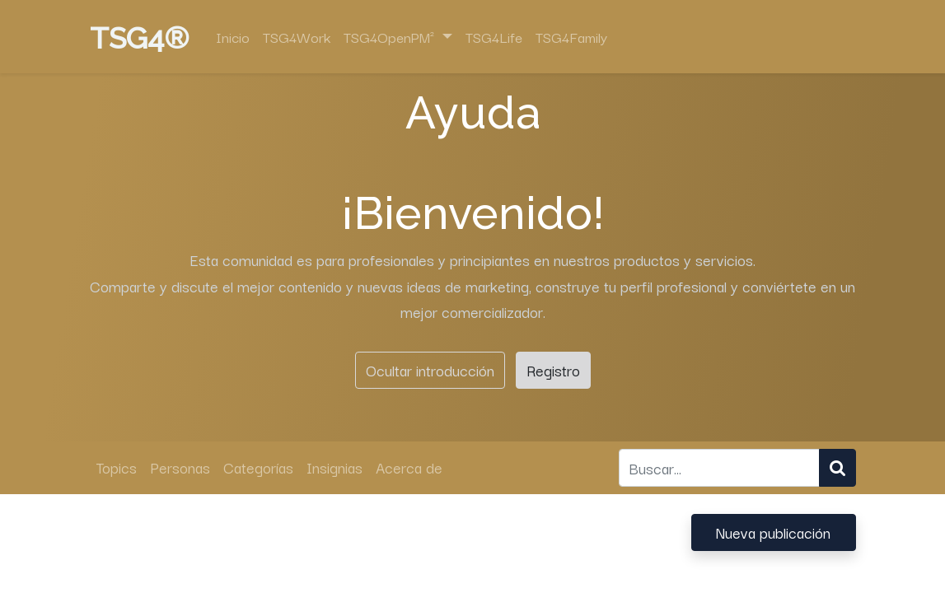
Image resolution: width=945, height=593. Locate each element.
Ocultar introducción (430, 369)
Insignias (334, 467)
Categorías (258, 467)
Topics (116, 467)
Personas (180, 467)
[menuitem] (232, 37)
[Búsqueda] (837, 467)
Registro (553, 369)
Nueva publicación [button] (773, 532)
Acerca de (409, 467)
